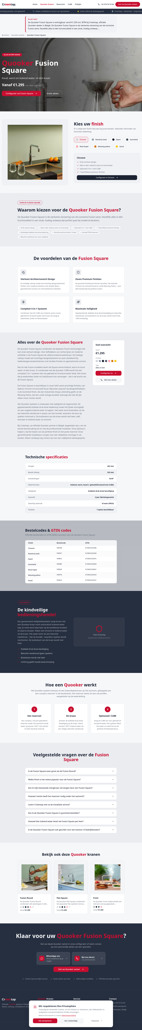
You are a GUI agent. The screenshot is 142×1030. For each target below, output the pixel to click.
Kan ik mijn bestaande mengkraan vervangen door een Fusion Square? (71, 788)
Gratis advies (52, 93)
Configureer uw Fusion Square (21, 93)
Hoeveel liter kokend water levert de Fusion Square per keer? (71, 821)
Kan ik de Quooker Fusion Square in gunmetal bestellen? (71, 813)
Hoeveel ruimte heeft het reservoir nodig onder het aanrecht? (71, 796)
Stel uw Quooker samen (127, 4)
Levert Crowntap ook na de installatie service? (71, 804)
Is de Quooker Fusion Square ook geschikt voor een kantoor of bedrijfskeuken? (71, 829)
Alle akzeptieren (45, 1021)
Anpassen (96, 1021)
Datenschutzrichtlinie (69, 1015)
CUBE (70, 4)
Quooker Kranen (47, 4)
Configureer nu (108, 373)
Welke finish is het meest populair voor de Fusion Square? (71, 779)
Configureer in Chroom (107, 177)
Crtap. (9, 4)
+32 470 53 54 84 (106, 4)
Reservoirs (61, 4)
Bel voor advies (108, 380)
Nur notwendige (70, 1021)
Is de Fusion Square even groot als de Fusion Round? (71, 771)
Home (35, 4)
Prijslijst (78, 4)
